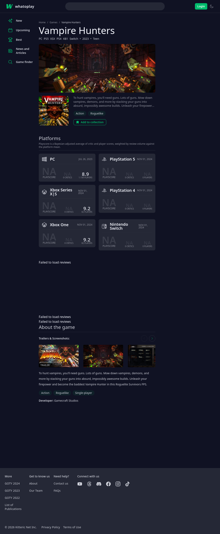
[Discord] (98, 484)
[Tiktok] (127, 484)
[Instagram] (118, 484)
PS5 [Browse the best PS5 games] (46, 39)
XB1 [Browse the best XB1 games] (65, 39)
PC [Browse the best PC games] (40, 39)
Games (53, 22)
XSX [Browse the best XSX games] (52, 39)
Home (42, 22)
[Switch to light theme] (212, 6)
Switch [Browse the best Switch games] (74, 39)
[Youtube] (79, 484)
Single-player (83, 393)
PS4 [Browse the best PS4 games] (59, 39)
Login (201, 6)
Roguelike (96, 113)
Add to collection (90, 122)
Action (80, 113)
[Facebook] (108, 484)
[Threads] (89, 484)
